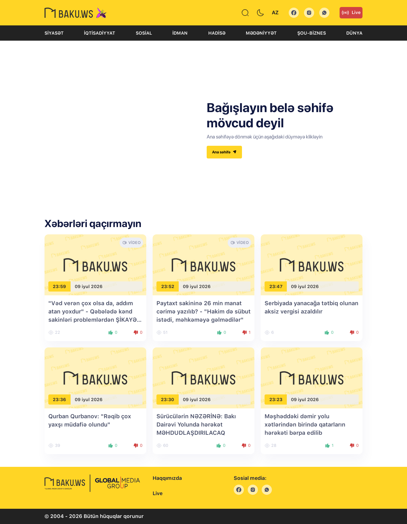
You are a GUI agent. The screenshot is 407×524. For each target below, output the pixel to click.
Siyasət (54, 33)
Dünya (354, 33)
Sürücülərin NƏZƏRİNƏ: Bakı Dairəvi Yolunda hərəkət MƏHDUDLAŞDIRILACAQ (196, 424)
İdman (180, 33)
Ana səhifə (224, 152)
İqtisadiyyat (99, 33)
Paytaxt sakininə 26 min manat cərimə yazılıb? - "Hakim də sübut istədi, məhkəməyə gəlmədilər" (203, 311)
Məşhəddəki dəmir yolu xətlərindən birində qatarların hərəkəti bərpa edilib (305, 424)
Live (351, 13)
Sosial (144, 33)
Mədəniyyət (261, 33)
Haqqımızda (167, 478)
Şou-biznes (311, 33)
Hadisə (216, 33)
